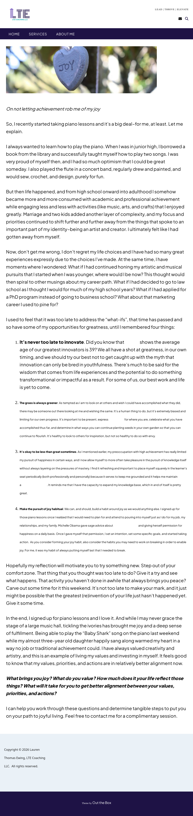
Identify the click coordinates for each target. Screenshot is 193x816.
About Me (65, 34)
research (132, 342)
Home (14, 34)
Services (38, 34)
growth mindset (34, 484)
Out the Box (101, 802)
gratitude (116, 419)
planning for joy (126, 525)
